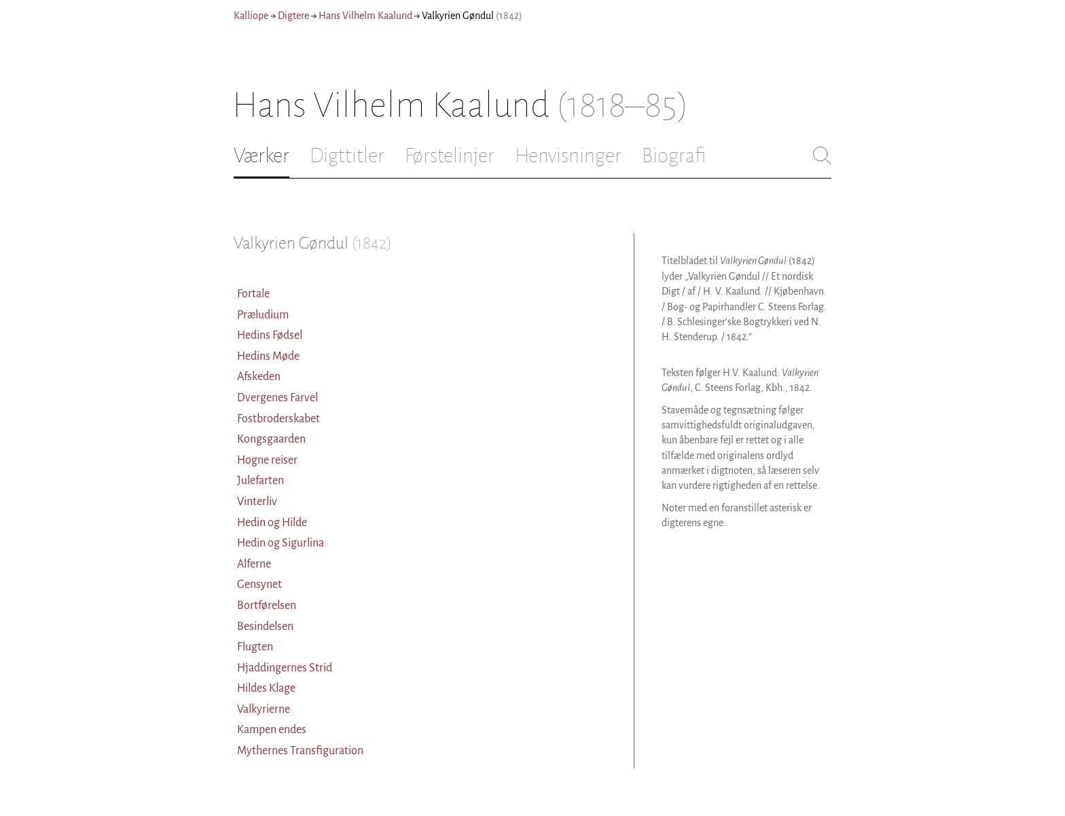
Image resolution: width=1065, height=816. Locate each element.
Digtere (293, 15)
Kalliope (251, 15)
